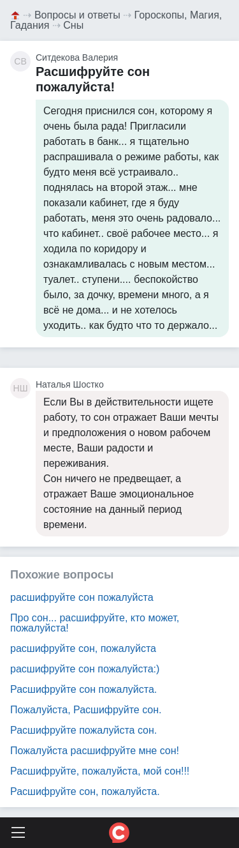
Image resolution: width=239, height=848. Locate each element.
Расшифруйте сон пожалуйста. (83, 689)
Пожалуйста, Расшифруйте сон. (86, 709)
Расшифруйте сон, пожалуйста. (85, 791)
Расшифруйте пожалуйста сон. (83, 730)
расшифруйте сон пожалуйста (82, 597)
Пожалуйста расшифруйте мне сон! (94, 750)
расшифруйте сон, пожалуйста (83, 648)
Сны (73, 25)
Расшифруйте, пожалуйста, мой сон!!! (99, 771)
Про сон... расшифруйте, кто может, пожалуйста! (94, 622)
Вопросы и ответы (77, 15)
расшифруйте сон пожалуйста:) (84, 668)
